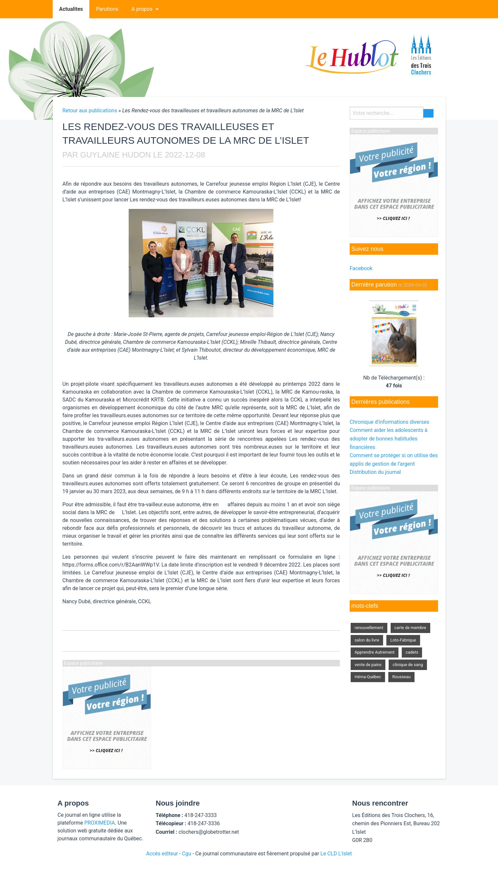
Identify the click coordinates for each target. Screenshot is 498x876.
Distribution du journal (375, 472)
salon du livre (367, 640)
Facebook (361, 268)
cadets (412, 652)
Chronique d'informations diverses (389, 422)
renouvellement (369, 627)
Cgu (186, 853)
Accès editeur (162, 853)
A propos (142, 9)
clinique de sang (408, 664)
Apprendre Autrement (375, 652)
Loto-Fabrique (403, 640)
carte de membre (410, 627)
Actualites (71, 9)
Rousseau (401, 676)
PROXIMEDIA (99, 823)
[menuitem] (71, 9)
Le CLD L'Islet (336, 853)
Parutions (107, 9)
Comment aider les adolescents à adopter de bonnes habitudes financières (389, 438)
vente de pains (368, 664)
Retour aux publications (90, 110)
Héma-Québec (368, 676)
